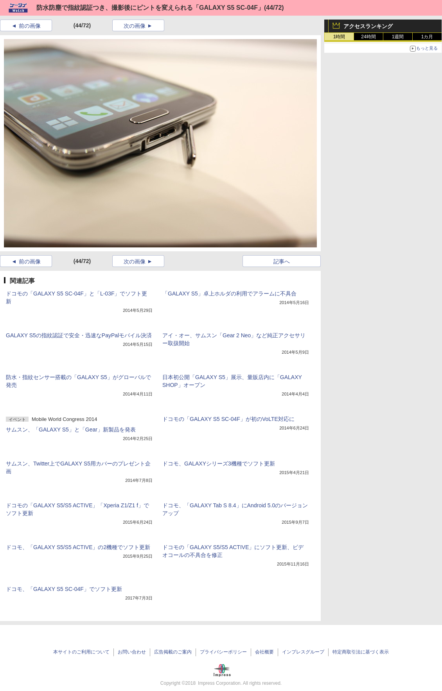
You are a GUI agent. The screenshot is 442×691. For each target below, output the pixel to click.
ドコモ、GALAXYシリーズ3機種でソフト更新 (218, 463)
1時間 (339, 36)
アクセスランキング (368, 26)
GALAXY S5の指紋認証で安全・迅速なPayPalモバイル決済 (79, 335)
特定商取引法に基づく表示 (360, 652)
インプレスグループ (303, 652)
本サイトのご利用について (81, 652)
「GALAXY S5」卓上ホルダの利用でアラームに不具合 (229, 293)
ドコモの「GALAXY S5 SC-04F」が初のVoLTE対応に (228, 419)
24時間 (368, 36)
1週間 (398, 36)
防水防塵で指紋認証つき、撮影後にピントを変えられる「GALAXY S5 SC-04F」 (150, 7)
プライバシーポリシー (223, 652)
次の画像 (135, 26)
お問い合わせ (132, 652)
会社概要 (264, 652)
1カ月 (427, 36)
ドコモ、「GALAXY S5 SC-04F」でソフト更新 (64, 589)
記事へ (281, 261)
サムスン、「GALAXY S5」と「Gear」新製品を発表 (71, 429)
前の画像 (30, 26)
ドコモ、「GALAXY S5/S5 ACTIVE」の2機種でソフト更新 (78, 547)
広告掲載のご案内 (173, 652)
